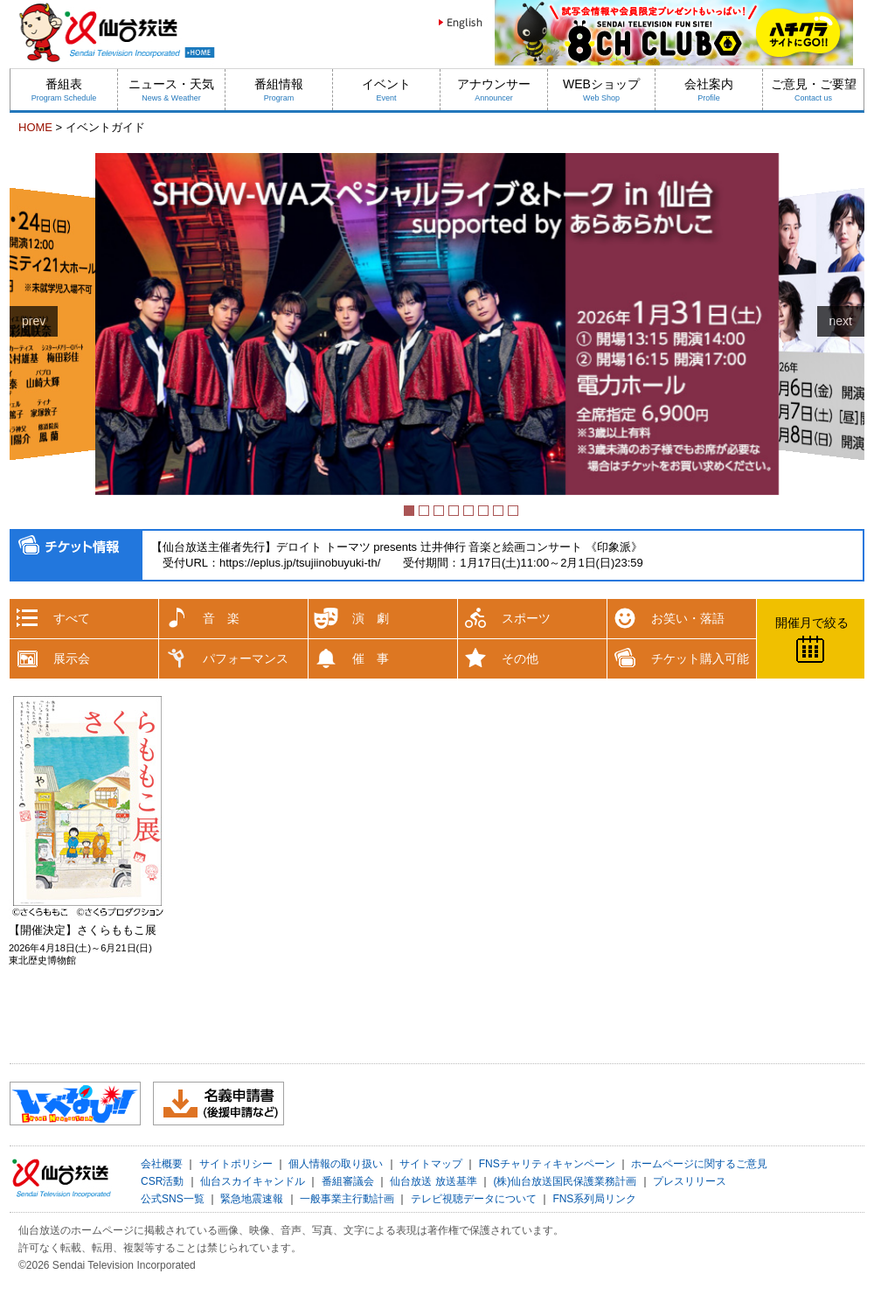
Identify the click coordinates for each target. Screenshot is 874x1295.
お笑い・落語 (688, 618)
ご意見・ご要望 (814, 89)
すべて (71, 618)
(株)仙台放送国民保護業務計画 (564, 1181)
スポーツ (526, 618)
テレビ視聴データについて (474, 1199)
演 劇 (370, 618)
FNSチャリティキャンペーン (547, 1164)
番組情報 (278, 89)
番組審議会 (348, 1181)
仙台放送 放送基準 (433, 1181)
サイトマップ (430, 1164)
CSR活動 (162, 1181)
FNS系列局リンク (594, 1199)
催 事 (370, 658)
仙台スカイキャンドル (252, 1181)
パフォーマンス (245, 658)
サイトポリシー (236, 1164)
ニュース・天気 (171, 89)
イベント (386, 89)
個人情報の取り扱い (335, 1164)
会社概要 (162, 1164)
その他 (520, 658)
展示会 (71, 658)
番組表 (64, 89)
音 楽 (221, 618)
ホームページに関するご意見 (699, 1164)
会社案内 (708, 89)
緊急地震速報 (251, 1199)
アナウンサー (494, 89)
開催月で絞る (812, 623)
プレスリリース (689, 1181)
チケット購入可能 (700, 658)
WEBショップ (601, 89)
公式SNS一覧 (173, 1199)
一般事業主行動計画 (347, 1199)
